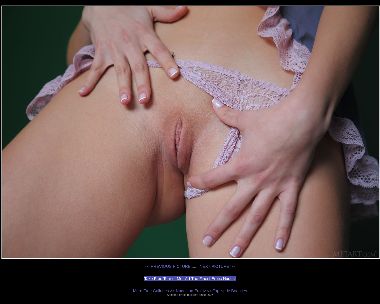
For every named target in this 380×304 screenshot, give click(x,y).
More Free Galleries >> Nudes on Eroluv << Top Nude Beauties (190, 290)
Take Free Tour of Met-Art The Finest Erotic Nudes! (190, 278)
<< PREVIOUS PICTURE (168, 266)
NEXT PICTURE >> (217, 266)
